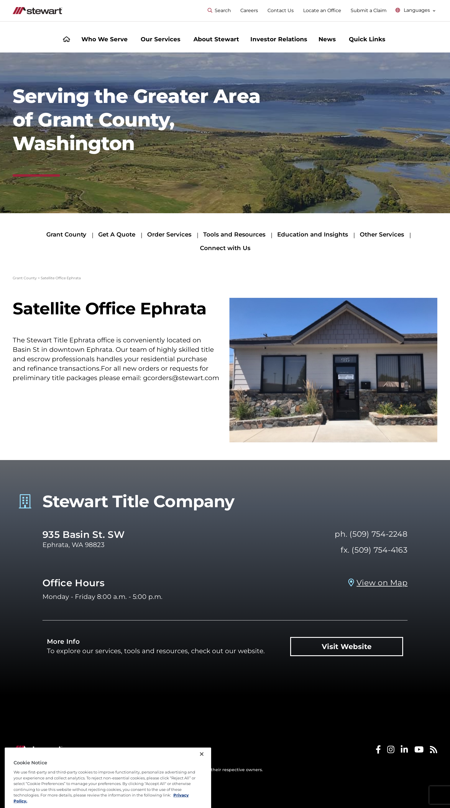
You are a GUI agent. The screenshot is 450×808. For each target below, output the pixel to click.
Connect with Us (225, 248)
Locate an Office (322, 10)
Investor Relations (278, 39)
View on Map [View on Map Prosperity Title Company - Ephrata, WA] (382, 582)
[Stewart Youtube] (419, 751)
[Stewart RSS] (433, 751)
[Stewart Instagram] (391, 751)
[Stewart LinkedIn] (404, 751)
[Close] (201, 767)
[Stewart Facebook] (378, 751)
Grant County (66, 234)
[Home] (66, 40)
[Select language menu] (415, 10)
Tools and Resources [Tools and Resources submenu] (234, 234)
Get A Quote (116, 234)
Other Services (382, 234)
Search (219, 10)
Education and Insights (312, 234)
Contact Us (280, 10)
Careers (249, 10)
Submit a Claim (369, 10)
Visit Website (347, 646)
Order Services (169, 234)
